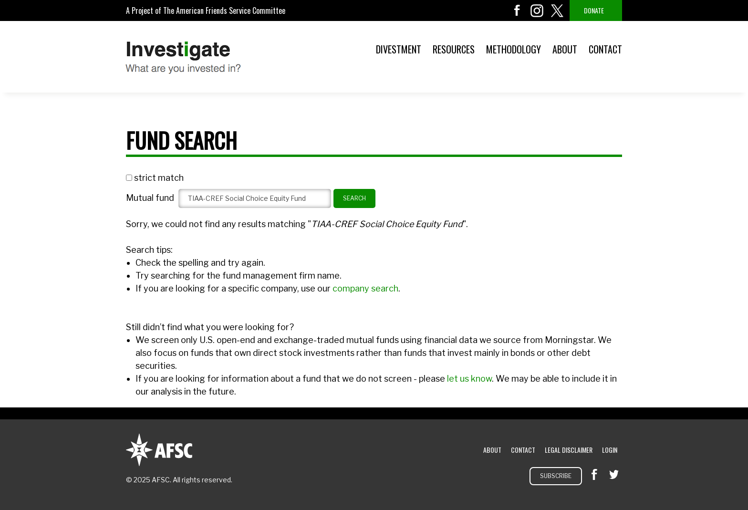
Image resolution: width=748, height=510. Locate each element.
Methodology (513, 49)
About (564, 49)
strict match (159, 178)
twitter (557, 10)
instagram (537, 10)
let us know (469, 379)
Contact (605, 49)
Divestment (398, 49)
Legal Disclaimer (568, 450)
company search (365, 288)
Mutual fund (150, 198)
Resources (454, 49)
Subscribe (555, 475)
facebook (517, 10)
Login (609, 450)
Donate (594, 10)
